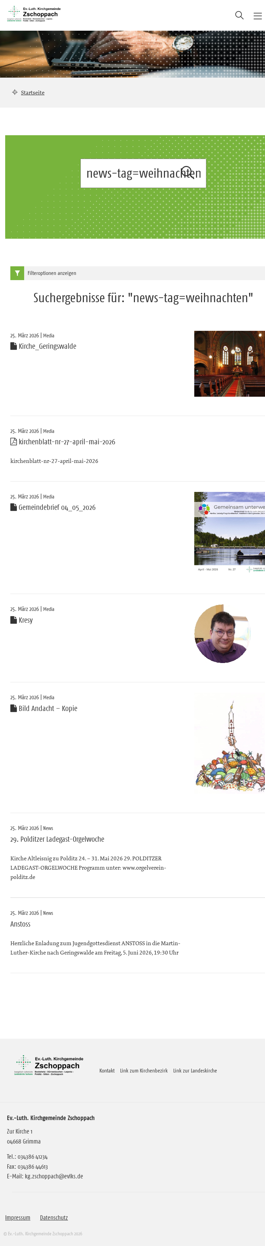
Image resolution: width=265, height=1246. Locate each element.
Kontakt (107, 1070)
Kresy (21, 620)
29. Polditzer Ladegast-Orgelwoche (57, 839)
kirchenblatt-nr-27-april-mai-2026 (62, 442)
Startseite (33, 92)
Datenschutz (54, 1218)
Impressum (17, 1218)
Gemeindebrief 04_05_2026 (53, 507)
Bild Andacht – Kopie (43, 708)
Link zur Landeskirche (195, 1070)
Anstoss (20, 924)
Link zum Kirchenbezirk (144, 1070)
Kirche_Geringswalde (43, 346)
